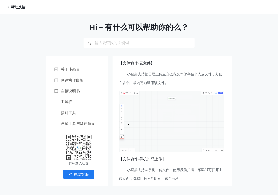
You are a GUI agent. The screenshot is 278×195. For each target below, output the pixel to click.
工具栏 (66, 102)
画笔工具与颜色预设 (78, 123)
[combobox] (139, 43)
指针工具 (68, 112)
